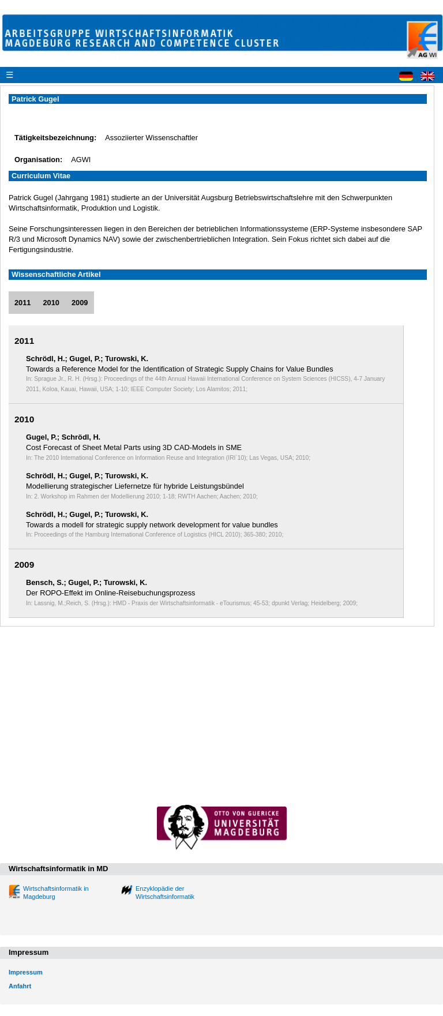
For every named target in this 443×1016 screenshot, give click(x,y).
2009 (80, 302)
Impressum (26, 972)
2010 (51, 302)
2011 (22, 302)
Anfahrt (20, 986)
